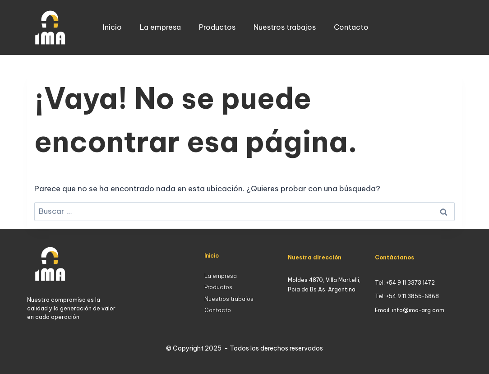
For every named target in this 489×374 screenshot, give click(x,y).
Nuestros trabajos (285, 27)
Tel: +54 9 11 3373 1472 (405, 282)
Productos (217, 27)
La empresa (160, 27)
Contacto (351, 27)
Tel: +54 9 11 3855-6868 (407, 296)
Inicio (112, 27)
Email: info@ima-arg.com (409, 310)
